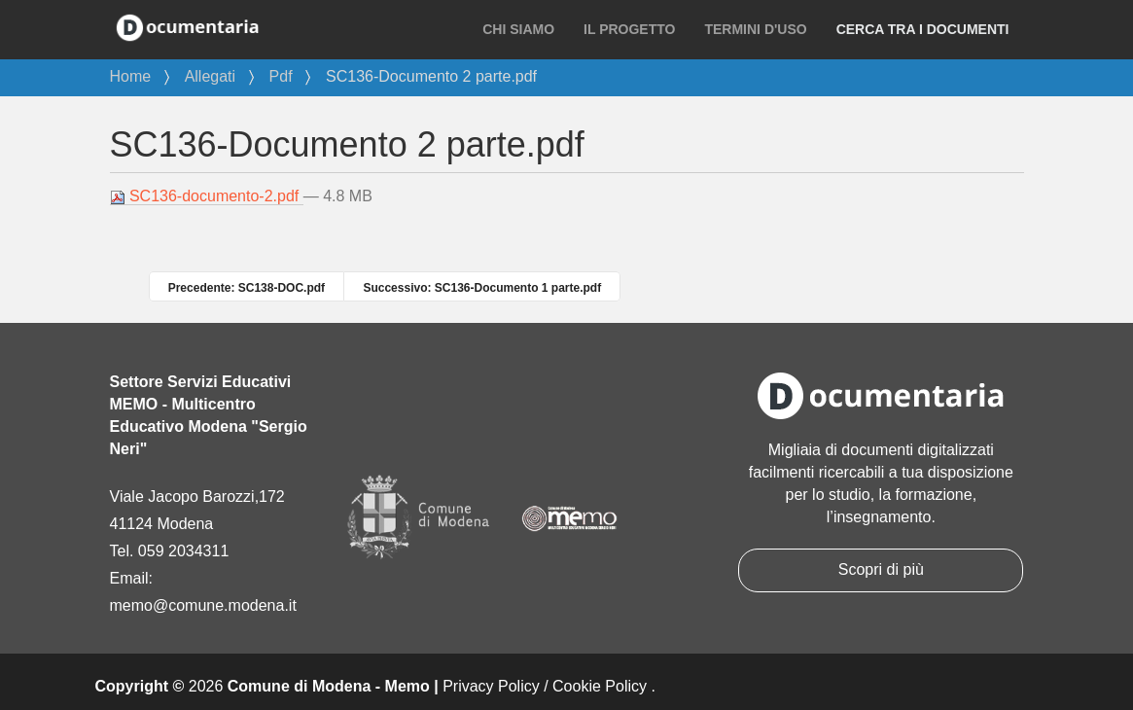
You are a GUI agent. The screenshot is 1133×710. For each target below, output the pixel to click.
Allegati (210, 76)
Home (131, 76)
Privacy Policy (491, 686)
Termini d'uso (755, 29)
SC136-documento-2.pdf (206, 196)
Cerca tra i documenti (922, 29)
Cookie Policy (599, 686)
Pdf (281, 76)
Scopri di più (881, 569)
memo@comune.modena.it (203, 605)
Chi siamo (518, 29)
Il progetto (629, 29)
